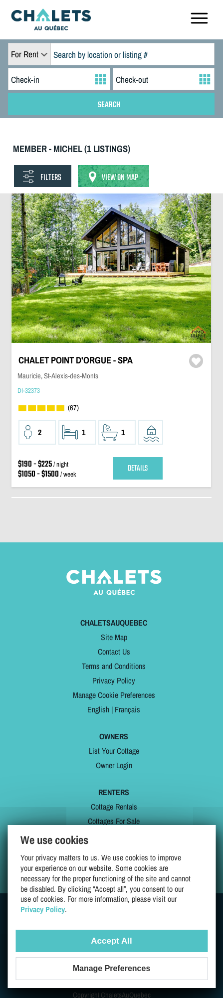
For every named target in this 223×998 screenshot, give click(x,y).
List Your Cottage (114, 750)
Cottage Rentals (114, 806)
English (98, 709)
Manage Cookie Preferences (114, 694)
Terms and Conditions (114, 666)
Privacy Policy (113, 680)
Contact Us (114, 651)
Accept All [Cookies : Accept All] (111, 941)
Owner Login (114, 765)
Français (127, 709)
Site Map (114, 637)
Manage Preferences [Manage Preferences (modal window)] (112, 968)
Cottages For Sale (114, 821)
